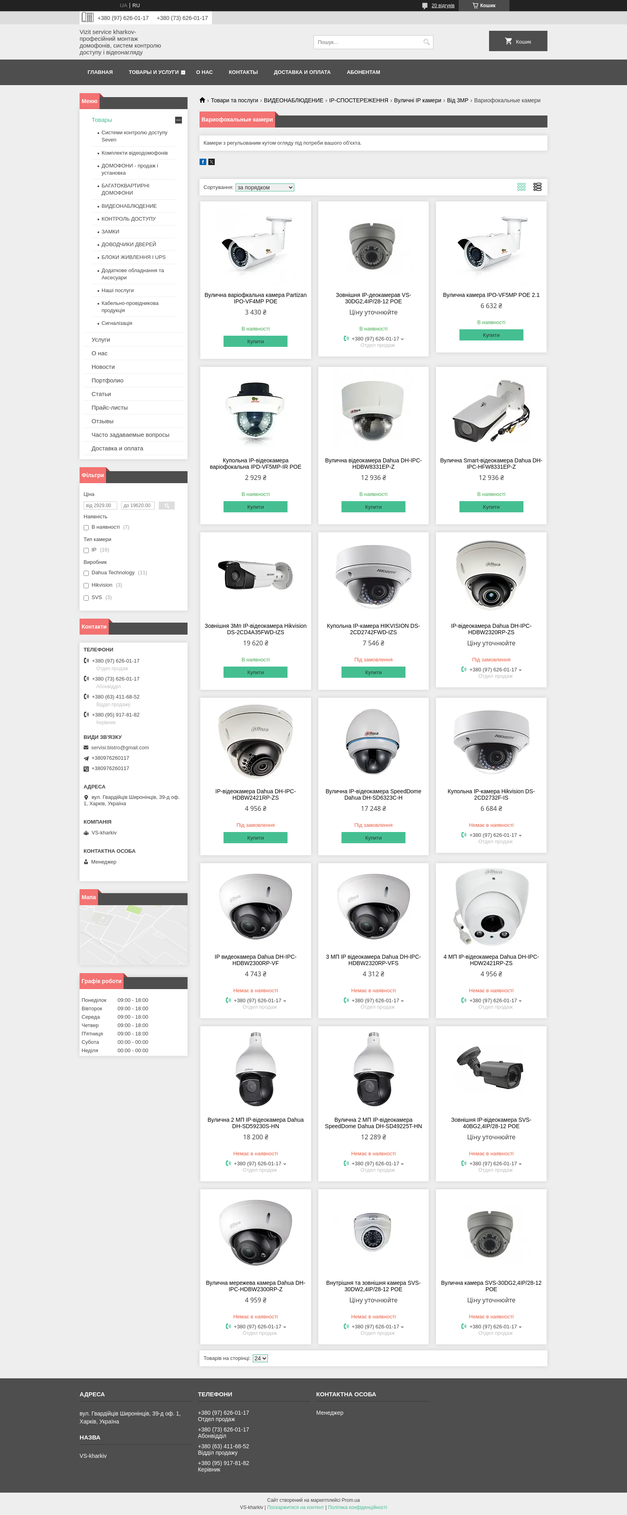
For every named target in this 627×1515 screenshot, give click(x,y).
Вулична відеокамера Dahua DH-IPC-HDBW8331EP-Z (373, 463)
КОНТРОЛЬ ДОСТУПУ (129, 219)
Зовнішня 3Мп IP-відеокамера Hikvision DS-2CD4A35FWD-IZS (256, 629)
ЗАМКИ (110, 232)
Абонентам (363, 72)
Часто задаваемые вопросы (131, 434)
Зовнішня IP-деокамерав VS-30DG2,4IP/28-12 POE (373, 298)
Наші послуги (118, 290)
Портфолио (108, 380)
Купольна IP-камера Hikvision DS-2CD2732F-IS (491, 794)
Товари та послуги (234, 100)
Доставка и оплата (302, 72)
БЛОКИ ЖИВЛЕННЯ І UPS (134, 257)
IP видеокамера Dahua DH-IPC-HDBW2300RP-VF (256, 960)
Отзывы (103, 421)
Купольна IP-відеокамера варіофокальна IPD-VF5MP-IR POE (256, 463)
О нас (204, 72)
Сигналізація (117, 323)
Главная (100, 72)
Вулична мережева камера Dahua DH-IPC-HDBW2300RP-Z (256, 1286)
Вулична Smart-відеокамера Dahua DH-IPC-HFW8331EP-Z (491, 463)
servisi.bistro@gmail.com (120, 748)
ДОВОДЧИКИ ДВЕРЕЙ (129, 244)
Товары (102, 119)
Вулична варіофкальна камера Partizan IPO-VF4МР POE (256, 298)
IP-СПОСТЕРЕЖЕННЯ (358, 100)
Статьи (101, 393)
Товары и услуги (154, 72)
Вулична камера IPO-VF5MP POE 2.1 (491, 295)
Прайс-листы (110, 407)
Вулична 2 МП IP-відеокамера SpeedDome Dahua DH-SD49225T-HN (373, 1123)
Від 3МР (457, 100)
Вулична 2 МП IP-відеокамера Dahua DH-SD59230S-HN (256, 1123)
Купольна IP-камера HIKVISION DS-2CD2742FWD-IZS (373, 629)
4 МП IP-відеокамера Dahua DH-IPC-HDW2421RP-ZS (491, 960)
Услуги (101, 339)
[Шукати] (426, 42)
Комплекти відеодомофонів (135, 153)
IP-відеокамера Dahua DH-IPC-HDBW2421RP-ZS (256, 794)
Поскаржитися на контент (295, 1507)
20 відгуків (443, 5)
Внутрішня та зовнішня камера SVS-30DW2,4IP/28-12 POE (373, 1286)
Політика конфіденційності (357, 1507)
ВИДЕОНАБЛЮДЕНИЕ (293, 100)
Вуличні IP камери (417, 100)
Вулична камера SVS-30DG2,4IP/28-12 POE (491, 1286)
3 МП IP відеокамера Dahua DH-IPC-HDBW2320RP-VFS (373, 960)
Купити (255, 341)
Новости (103, 366)
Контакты (243, 72)
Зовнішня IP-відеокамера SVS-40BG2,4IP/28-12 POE (491, 1123)
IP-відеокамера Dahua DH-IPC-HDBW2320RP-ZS (491, 629)
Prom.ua (351, 1500)
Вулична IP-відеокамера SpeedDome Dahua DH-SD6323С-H (373, 794)
